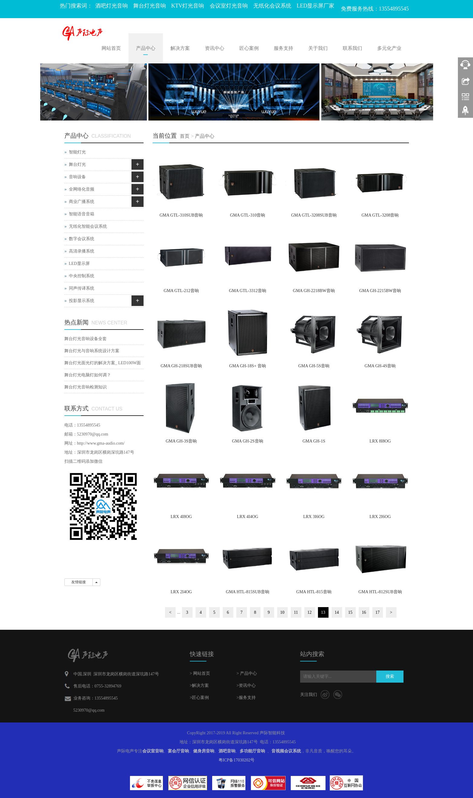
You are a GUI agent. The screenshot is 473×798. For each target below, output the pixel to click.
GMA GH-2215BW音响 (380, 290)
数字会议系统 (81, 239)
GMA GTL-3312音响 (247, 290)
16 (364, 612)
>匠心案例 (199, 697)
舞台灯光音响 (149, 6)
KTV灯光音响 (187, 6)
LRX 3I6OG (313, 516)
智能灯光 (77, 152)
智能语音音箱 (81, 214)
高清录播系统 (81, 251)
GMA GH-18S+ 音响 (247, 366)
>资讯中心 (246, 685)
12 (309, 612)
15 (350, 612)
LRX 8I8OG (380, 441)
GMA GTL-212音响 (181, 290)
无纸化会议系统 (272, 6)
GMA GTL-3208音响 (380, 215)
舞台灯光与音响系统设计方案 (91, 351)
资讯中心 (214, 48)
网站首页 (111, 48)
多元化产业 (389, 48)
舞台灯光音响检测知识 (85, 387)
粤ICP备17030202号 (237, 760)
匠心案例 (249, 48)
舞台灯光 (77, 164)
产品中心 (145, 48)
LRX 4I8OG (181, 516)
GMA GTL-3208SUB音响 (314, 215)
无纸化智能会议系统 (88, 226)
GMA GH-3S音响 (181, 441)
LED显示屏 (79, 263)
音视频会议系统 (286, 751)
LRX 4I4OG (247, 516)
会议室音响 (153, 751)
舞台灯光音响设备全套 (85, 338)
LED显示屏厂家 (316, 6)
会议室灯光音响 (229, 6)
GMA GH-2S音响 (247, 441)
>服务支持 (246, 697)
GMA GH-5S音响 (313, 366)
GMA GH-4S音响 (380, 366)
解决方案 (180, 48)
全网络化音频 (81, 189)
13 (323, 612)
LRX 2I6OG (380, 516)
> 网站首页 (200, 673)
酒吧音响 (227, 751)
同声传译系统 (81, 288)
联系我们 (352, 48)
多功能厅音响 (252, 751)
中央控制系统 (81, 276)
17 (377, 612)
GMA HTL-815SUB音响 (247, 592)
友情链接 (78, 582)
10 (282, 612)
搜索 (390, 676)
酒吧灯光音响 (111, 6)
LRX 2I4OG (181, 592)
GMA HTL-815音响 (313, 592)
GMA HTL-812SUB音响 (380, 592)
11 (296, 612)
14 (337, 612)
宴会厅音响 (178, 751)
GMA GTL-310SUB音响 (181, 215)
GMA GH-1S (314, 441)
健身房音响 (203, 751)
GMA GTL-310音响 (247, 215)
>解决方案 (199, 685)
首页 (185, 136)
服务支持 (283, 48)
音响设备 (77, 177)
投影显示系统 (81, 300)
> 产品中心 (247, 673)
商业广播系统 (81, 201)
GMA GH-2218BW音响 (314, 290)
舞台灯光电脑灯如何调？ (87, 375)
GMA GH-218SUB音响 (181, 366)
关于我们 (318, 48)
